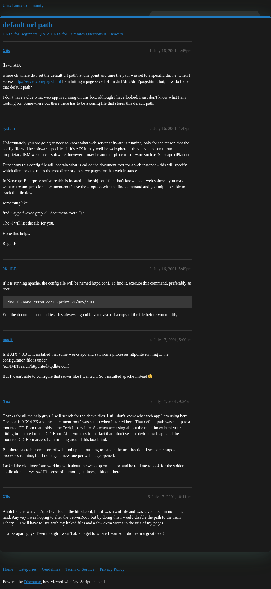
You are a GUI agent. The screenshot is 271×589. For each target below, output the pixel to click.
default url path (27, 25)
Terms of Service (80, 569)
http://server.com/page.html (38, 81)
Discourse (32, 581)
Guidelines (51, 569)
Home (8, 569)
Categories (28, 569)
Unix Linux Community (23, 5)
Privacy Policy (112, 569)
